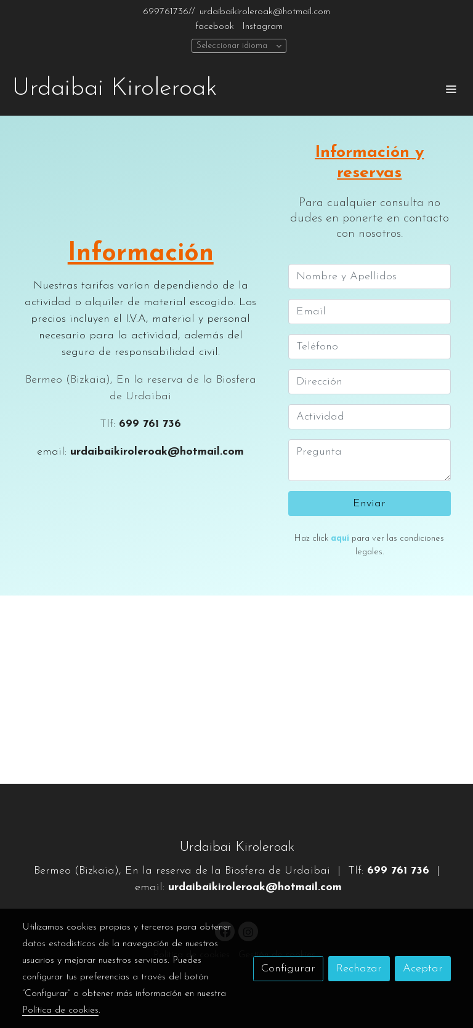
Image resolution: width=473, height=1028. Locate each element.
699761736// (169, 12)
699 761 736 (150, 424)
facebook (214, 26)
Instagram (262, 26)
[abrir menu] (451, 88)
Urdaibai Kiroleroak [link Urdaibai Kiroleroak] (114, 88)
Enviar (369, 503)
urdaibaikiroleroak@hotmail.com (265, 12)
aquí (340, 538)
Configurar (288, 968)
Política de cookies (60, 1010)
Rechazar (359, 968)
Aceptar (423, 968)
